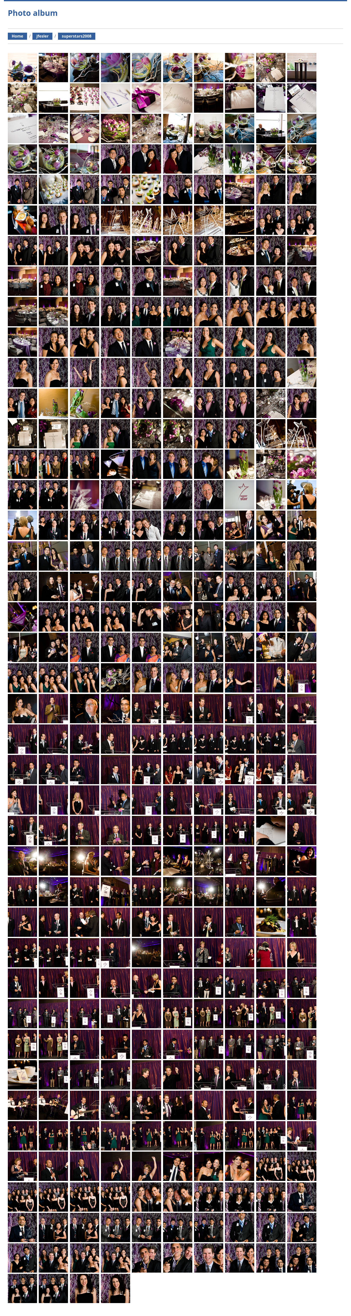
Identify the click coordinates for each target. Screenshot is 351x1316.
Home (17, 36)
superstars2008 (77, 36)
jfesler (42, 36)
